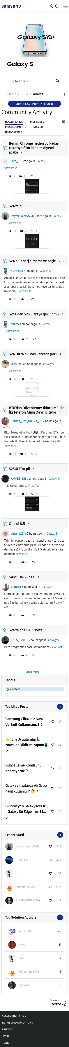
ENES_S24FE (19, 640)
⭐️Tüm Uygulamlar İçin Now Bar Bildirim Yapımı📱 (27, 742)
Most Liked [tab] (37, 121)
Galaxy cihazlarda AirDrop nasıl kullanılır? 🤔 (26, 788)
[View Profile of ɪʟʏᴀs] (22, 944)
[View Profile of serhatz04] (25, 931)
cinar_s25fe (18, 533)
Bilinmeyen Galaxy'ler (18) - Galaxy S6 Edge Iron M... (26, 809)
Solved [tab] (38, 127)
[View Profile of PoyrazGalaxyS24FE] (28, 846)
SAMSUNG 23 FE (22, 577)
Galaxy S (41, 161)
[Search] (34, 80)
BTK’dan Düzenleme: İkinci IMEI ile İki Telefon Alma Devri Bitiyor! (36, 410)
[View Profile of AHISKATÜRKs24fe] (28, 900)
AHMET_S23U (20, 478)
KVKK (5, 1043)
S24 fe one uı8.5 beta (26, 630)
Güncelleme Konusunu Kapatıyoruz (23, 768)
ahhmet (16, 324)
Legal (6, 1036)
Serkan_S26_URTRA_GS (26, 421)
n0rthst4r (17, 271)
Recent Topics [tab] (14, 121)
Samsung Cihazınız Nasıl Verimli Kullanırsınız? (24, 722)
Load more (33, 672)
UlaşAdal (16, 364)
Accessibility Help (14, 1015)
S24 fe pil (16, 206)
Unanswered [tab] (13, 132)
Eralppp (16, 587)
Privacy (7, 1029)
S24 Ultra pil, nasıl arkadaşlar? (33, 354)
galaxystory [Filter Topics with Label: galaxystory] (13, 689)
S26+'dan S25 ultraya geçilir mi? (34, 314)
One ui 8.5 (17, 523)
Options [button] (58, 94)
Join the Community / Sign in (34, 104)
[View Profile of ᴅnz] (18, 873)
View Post (10, 168)
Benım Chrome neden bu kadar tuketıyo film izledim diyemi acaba (33, 147)
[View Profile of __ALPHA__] (23, 860)
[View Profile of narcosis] (24, 985)
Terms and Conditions (17, 1022)
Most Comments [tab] (15, 127)
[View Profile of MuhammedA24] (26, 887)
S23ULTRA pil (19, 469)
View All (35, 707)
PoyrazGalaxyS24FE (23, 216)
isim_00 (16, 161)
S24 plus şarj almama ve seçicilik (35, 261)
